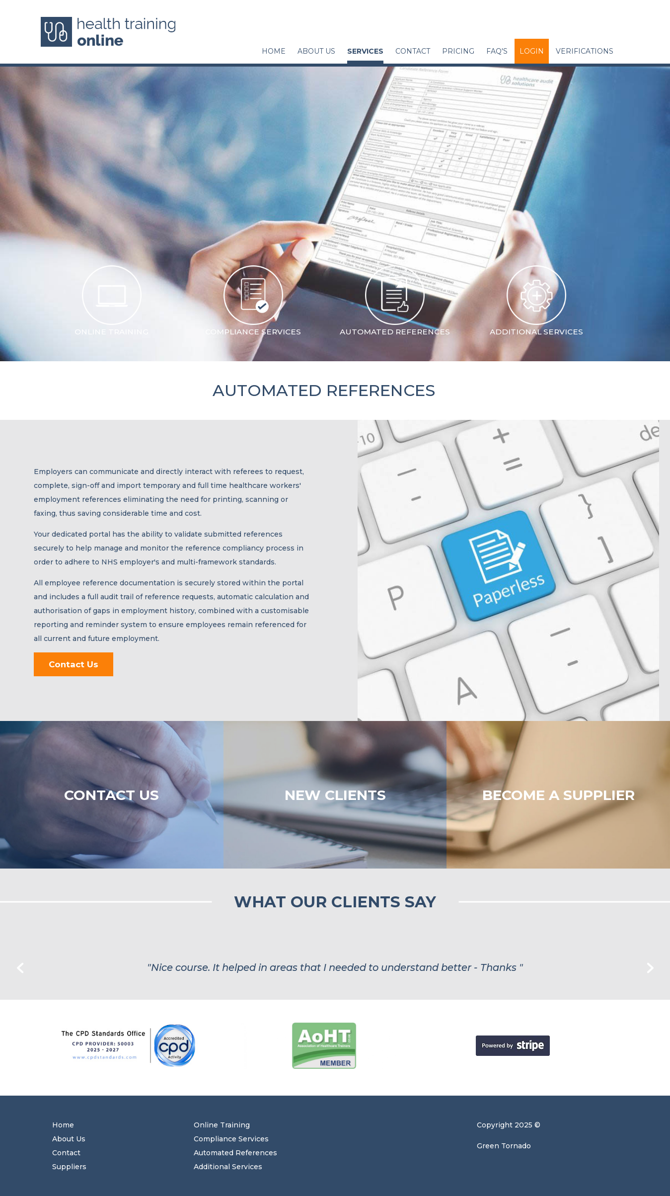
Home (274, 51)
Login (532, 51)
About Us (316, 51)
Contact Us (73, 664)
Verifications (584, 51)
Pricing (458, 51)
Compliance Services (231, 1138)
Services (365, 51)
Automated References (235, 1152)
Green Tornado (504, 1145)
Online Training (222, 1124)
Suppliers (69, 1166)
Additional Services (228, 1166)
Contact (412, 51)
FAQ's (497, 51)
